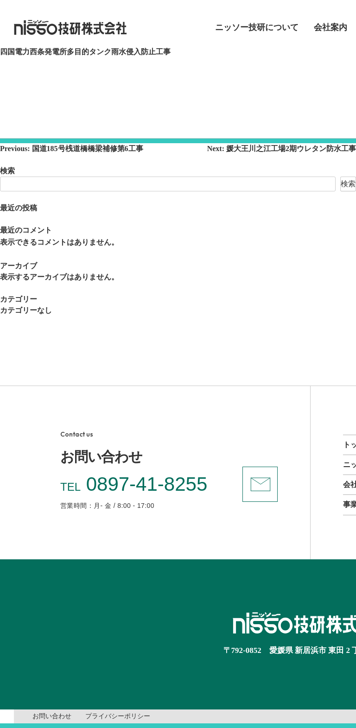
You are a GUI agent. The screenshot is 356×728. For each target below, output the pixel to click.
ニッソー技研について (257, 27)
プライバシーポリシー (117, 716)
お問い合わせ (51, 716)
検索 (7, 171)
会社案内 (330, 27)
